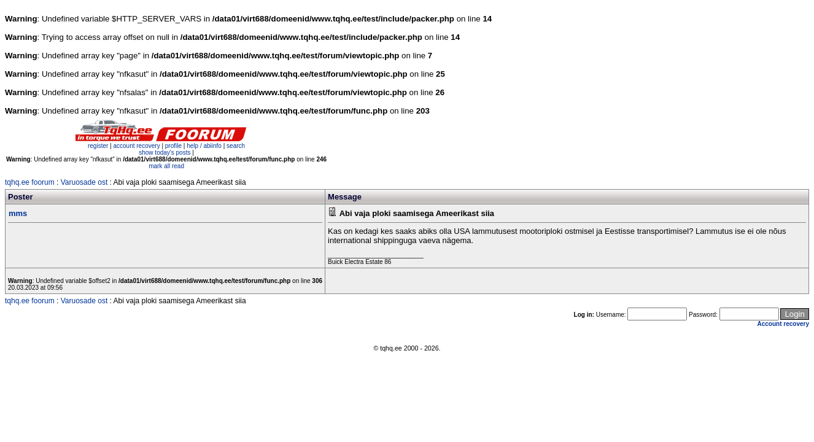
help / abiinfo (204, 145)
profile (173, 145)
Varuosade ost (84, 182)
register (98, 145)
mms (18, 213)
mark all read (166, 166)
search (236, 145)
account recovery (137, 145)
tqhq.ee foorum (30, 182)
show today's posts (164, 152)
